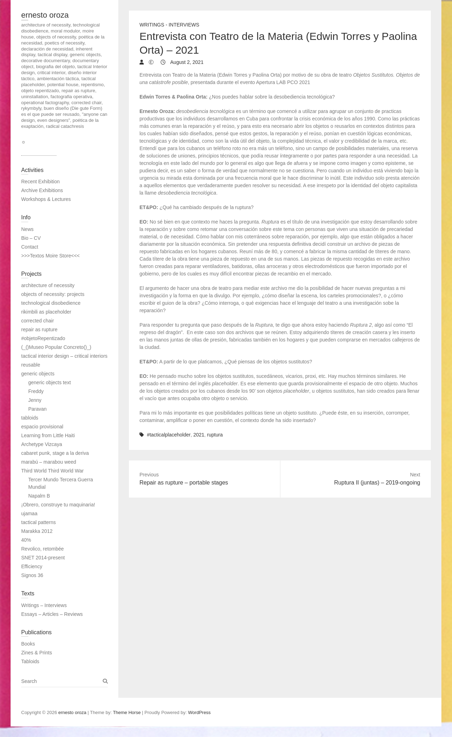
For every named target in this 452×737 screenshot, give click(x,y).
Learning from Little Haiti (48, 435)
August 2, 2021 (186, 62)
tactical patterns (38, 522)
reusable (30, 365)
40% (26, 540)
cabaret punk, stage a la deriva (55, 453)
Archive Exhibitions (42, 190)
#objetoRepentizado (43, 338)
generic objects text (49, 382)
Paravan (37, 409)
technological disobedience (51, 303)
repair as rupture (39, 329)
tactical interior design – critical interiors (64, 356)
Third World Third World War (52, 471)
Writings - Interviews (169, 25)
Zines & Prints (36, 652)
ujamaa (29, 513)
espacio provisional (42, 426)
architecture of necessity (48, 285)
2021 (198, 435)
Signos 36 (32, 575)
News (27, 229)
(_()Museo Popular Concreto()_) (56, 347)
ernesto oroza (45, 15)
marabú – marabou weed (48, 462)
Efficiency (31, 566)
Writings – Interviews (44, 605)
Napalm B (39, 496)
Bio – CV (31, 238)
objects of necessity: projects (52, 294)
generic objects (37, 373)
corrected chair (37, 320)
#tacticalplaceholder (169, 435)
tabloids (29, 418)
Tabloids (30, 661)
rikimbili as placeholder (46, 312)
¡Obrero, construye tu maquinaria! (58, 504)
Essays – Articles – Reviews (52, 614)
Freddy (36, 391)
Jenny (34, 400)
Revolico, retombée (42, 549)
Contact (29, 247)
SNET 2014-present (43, 557)
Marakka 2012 (37, 531)
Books (28, 644)
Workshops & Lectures (46, 199)
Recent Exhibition (40, 181)
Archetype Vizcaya (41, 444)
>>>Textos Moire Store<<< (50, 255)
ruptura (214, 435)
